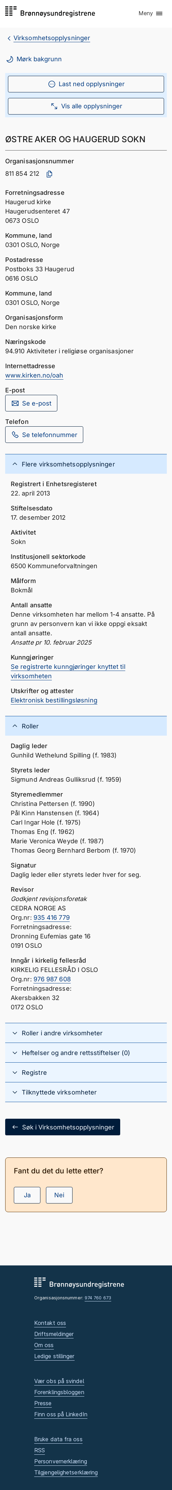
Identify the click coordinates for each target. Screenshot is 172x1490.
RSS (39, 1450)
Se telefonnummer (44, 434)
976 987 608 (52, 979)
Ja (27, 1195)
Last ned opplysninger (86, 84)
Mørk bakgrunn (34, 59)
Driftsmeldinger (54, 1333)
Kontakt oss (50, 1322)
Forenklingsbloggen (59, 1392)
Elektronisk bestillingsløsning (54, 700)
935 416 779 (52, 917)
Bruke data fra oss (58, 1439)
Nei (59, 1195)
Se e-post (31, 403)
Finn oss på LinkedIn (60, 1414)
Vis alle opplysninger (86, 106)
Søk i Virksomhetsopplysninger (62, 1127)
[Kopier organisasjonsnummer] (49, 174)
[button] (151, 13)
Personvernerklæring (60, 1461)
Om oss (44, 1345)
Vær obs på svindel (59, 1381)
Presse (43, 1403)
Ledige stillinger (54, 1356)
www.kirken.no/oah (34, 375)
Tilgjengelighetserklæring (66, 1472)
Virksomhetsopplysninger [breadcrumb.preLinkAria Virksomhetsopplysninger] (51, 38)
